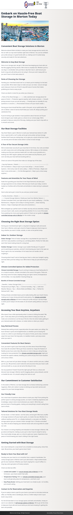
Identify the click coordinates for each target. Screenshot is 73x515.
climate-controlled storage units (31, 353)
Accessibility (50, 513)
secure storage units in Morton (28, 472)
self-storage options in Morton (24, 503)
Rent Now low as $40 (45, 3)
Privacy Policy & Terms (58, 513)
